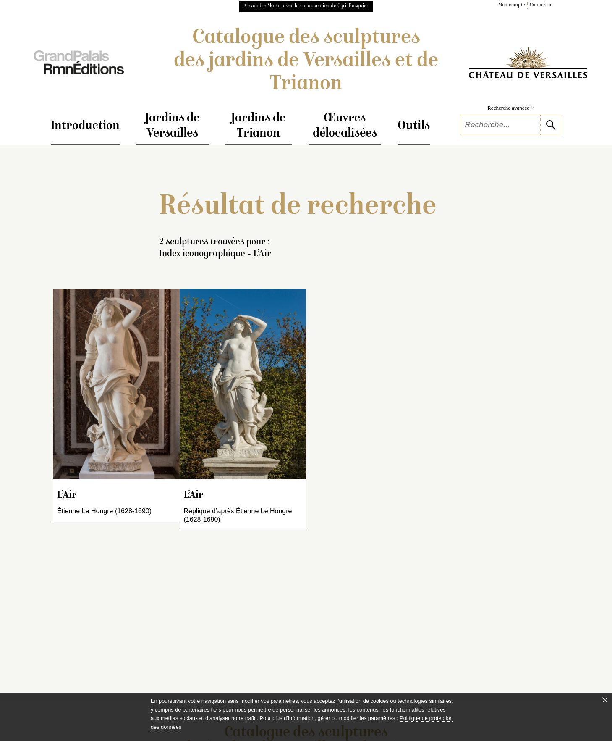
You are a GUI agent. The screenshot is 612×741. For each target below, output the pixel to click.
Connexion (541, 5)
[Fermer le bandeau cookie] (605, 700)
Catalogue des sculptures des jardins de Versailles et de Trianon (306, 61)
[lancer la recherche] (550, 125)
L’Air (66, 495)
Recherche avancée (510, 108)
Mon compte (511, 5)
